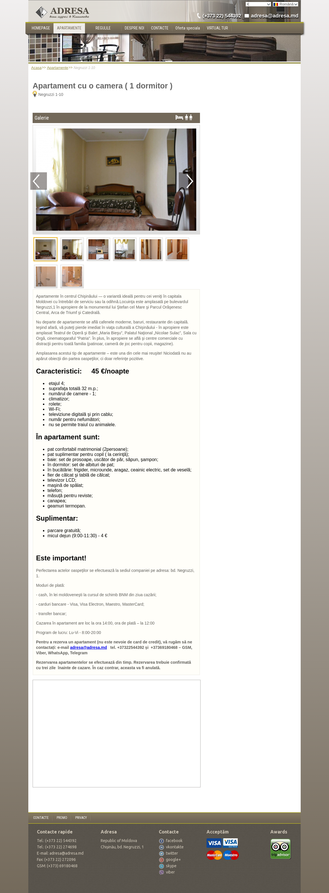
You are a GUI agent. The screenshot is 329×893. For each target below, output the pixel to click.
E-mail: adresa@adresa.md (60, 853)
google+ (173, 859)
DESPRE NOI (134, 28)
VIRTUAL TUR (217, 28)
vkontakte (175, 847)
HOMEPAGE (41, 28)
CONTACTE (160, 28)
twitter (172, 853)
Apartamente (57, 68)
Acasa (36, 68)
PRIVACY (81, 818)
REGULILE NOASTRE (103, 29)
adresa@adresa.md (274, 16)
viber (170, 872)
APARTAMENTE (69, 28)
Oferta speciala (187, 28)
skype (171, 866)
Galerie (42, 118)
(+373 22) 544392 (222, 16)
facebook (174, 840)
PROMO (62, 818)
